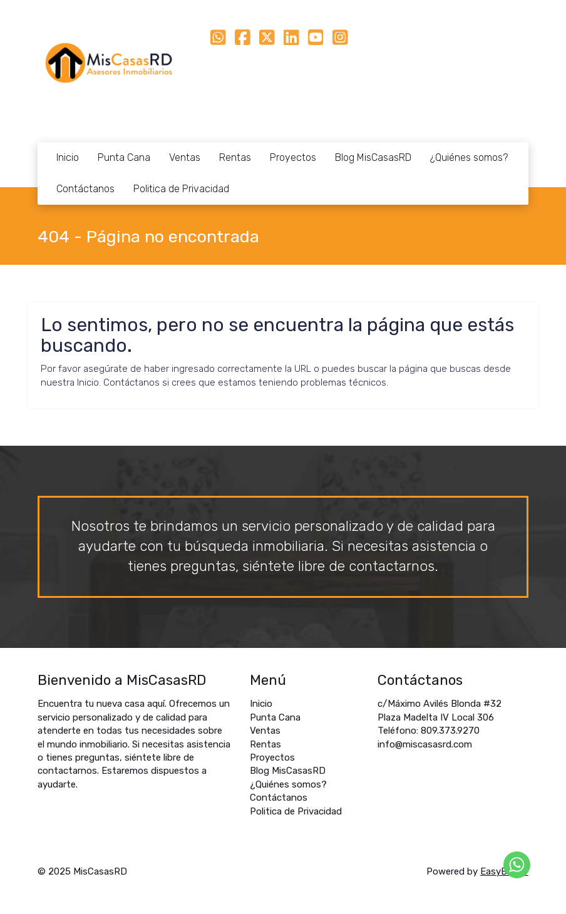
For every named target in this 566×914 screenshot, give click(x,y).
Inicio (67, 157)
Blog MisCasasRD (373, 157)
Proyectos (293, 157)
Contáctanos (85, 189)
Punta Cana (124, 157)
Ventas (184, 157)
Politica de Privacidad (181, 189)
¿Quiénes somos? (469, 157)
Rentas (235, 157)
